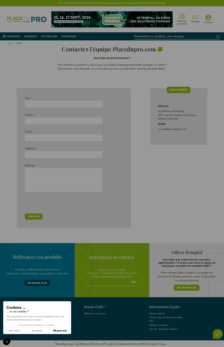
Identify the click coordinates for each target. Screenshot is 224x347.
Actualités (49, 36)
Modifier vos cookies (158, 325)
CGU (151, 321)
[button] (7, 341)
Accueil (10, 43)
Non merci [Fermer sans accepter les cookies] (14, 330)
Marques (30, 36)
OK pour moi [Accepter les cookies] (60, 330)
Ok (133, 282)
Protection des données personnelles (165, 317)
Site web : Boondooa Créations (163, 328)
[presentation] (49, 204)
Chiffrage (69, 36)
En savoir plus (37, 283)
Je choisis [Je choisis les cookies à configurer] (37, 330)
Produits (13, 36)
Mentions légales (157, 313)
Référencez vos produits (95, 313)
